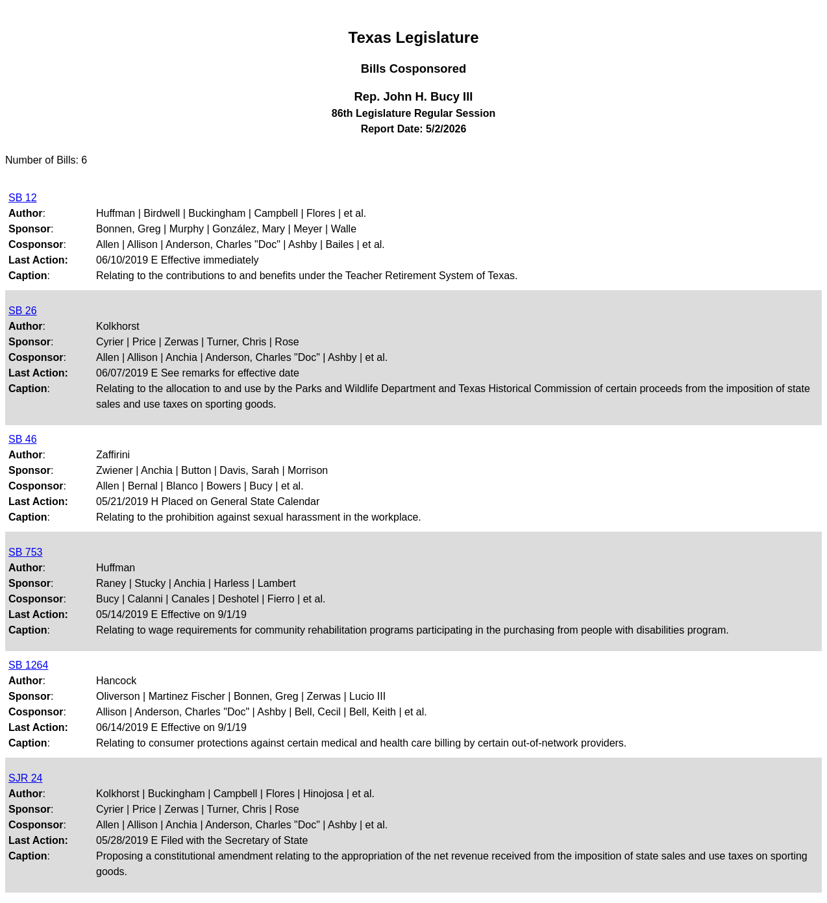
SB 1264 (28, 665)
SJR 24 (25, 778)
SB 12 (22, 197)
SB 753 (25, 552)
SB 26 (22, 310)
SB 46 (22, 439)
